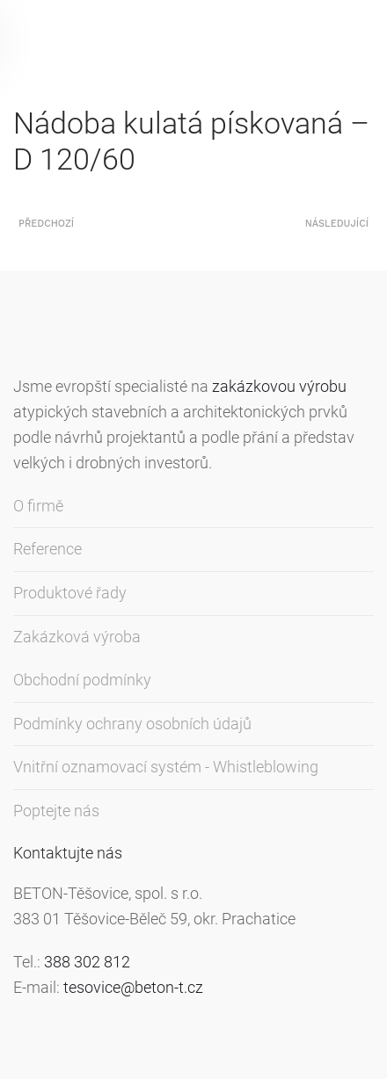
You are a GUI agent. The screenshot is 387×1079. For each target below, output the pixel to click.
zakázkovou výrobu (279, 386)
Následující (337, 223)
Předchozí (46, 223)
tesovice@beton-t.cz (133, 987)
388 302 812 (87, 961)
